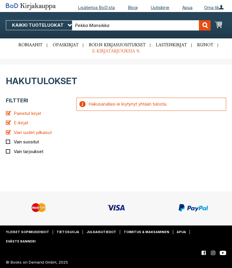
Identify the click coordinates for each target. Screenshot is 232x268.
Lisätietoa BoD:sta (96, 7)
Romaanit (30, 45)
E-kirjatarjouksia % (116, 51)
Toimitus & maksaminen (146, 232)
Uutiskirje (160, 7)
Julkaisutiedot (101, 232)
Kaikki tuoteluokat (42, 25)
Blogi (133, 7)
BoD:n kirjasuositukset (117, 45)
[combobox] (141, 25)
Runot (205, 45)
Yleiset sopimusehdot (27, 232)
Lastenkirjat (171, 45)
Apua (187, 7)
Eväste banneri (20, 241)
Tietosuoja (68, 232)
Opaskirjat (66, 45)
